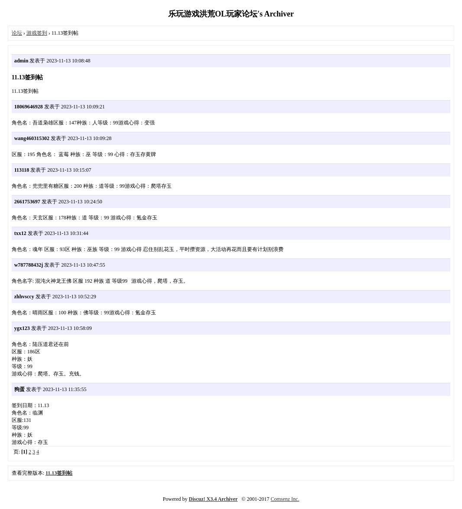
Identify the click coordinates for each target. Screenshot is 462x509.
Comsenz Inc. (284, 499)
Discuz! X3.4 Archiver (213, 499)
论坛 (17, 33)
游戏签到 (36, 33)
